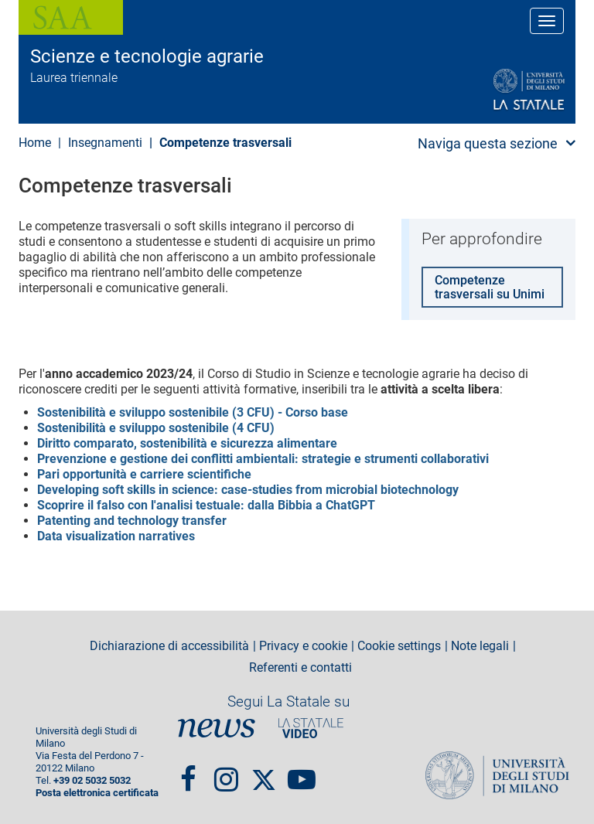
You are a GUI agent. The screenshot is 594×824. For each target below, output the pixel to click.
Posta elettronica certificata (97, 792)
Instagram (226, 773)
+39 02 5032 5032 (92, 780)
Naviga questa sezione (488, 143)
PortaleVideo (310, 727)
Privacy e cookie (303, 646)
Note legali (480, 646)
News (216, 727)
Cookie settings (399, 646)
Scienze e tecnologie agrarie (147, 56)
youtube (302, 773)
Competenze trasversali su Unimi (489, 287)
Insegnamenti (105, 142)
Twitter (264, 773)
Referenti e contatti (300, 668)
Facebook (188, 773)
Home (35, 142)
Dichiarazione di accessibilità (169, 646)
